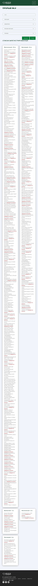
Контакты (24, 578)
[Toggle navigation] (34, 3)
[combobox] (19, 19)
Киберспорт (5, 580)
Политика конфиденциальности (9, 578)
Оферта (19, 578)
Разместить (29, 578)
